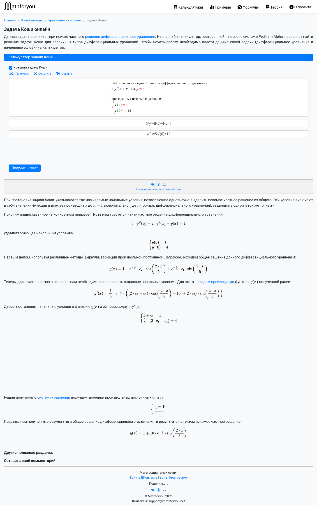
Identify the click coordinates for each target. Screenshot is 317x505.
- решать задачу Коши (31, 67)
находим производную (214, 282)
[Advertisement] (95, 151)
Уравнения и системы (65, 20)
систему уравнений (53, 397)
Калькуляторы (32, 20)
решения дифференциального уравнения (120, 36)
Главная (10, 20)
